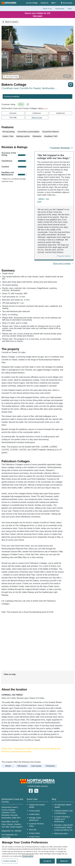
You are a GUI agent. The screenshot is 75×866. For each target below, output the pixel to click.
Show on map (37, 117)
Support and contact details (37, 806)
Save (70, 84)
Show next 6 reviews (62, 264)
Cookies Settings (9, 861)
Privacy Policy (34, 833)
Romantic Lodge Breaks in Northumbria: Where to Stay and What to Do (63, 827)
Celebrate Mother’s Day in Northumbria (63, 812)
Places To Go (47, 9)
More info (32, 830)
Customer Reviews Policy (36, 825)
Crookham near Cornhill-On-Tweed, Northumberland (29, 88)
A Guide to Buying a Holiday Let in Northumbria (62, 819)
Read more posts (61, 833)
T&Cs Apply (37, 16)
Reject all (63, 861)
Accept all (47, 861)
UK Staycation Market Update (62, 806)
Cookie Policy (34, 837)
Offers (70, 9)
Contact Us (44, 3)
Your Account (66, 3)
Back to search (11, 22)
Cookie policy (34, 814)
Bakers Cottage (13, 84)
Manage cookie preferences (35, 819)
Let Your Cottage (32, 3)
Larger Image (11, 76)
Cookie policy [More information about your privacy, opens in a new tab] (28, 856)
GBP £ (54, 3)
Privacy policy (34, 811)
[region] (37, 852)
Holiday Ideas (59, 9)
